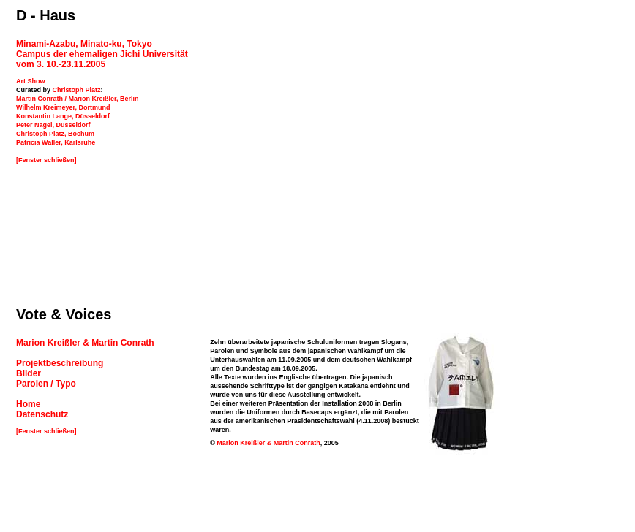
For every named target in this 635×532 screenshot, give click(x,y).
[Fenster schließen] (46, 160)
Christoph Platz (77, 90)
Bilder (28, 371)
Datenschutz (42, 412)
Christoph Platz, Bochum (55, 133)
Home (28, 402)
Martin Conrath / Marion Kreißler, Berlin (77, 98)
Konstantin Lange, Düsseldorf (63, 116)
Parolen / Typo (46, 381)
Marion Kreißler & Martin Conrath (268, 440)
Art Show (30, 81)
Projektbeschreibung (59, 361)
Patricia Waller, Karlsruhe (55, 142)
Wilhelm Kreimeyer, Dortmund (63, 107)
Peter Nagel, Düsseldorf (53, 125)
